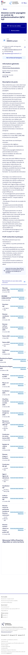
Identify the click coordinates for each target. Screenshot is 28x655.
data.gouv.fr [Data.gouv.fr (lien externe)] (13, 635)
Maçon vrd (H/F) (5, 384)
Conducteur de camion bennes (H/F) (6, 436)
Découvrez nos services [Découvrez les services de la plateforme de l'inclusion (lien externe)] (6, 631)
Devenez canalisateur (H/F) (5, 316)
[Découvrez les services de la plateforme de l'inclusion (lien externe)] (6, 624)
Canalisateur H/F (6, 487)
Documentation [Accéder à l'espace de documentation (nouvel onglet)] (4, 607)
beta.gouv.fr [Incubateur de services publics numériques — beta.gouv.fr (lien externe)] (4, 635)
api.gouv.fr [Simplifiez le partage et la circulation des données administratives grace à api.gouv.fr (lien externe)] (20, 635)
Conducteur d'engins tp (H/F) (5, 413)
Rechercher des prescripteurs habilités (9, 600)
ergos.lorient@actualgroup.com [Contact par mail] (12, 49)
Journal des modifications (6, 602)
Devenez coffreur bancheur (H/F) (5, 327)
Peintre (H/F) (6, 336)
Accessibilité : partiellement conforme (9, 639)
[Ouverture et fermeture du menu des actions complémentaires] (14, 30)
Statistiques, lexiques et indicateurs (8, 650)
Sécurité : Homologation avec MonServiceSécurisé (12, 643)
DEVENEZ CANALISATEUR (6, 297)
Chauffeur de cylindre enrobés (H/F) (5, 402)
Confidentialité (4, 648)
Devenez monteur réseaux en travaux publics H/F (5, 528)
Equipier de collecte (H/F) (5, 446)
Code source (4, 641)
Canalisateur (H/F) (6, 351)
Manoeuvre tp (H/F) (5, 375)
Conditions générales (5, 646)
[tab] (14, 282)
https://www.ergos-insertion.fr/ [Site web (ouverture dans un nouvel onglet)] (12, 53)
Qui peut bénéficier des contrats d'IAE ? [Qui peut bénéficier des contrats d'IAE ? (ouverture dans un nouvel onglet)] (9, 608)
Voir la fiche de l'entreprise (14, 58)
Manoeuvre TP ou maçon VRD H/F (6, 423)
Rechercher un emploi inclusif (7, 598)
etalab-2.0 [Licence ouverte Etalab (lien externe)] (9, 653)
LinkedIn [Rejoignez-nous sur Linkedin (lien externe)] (3, 615)
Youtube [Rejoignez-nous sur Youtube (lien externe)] (3, 617)
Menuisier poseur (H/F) (6, 289)
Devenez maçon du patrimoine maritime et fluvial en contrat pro (5, 510)
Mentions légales (4, 645)
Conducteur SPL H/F (5, 465)
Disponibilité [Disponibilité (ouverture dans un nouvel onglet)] (4, 610)
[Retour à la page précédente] (4, 9)
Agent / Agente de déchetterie (5, 476)
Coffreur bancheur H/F (5, 497)
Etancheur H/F (5, 305)
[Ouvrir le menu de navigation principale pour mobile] (23, 3)
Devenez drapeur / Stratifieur (5, 456)
